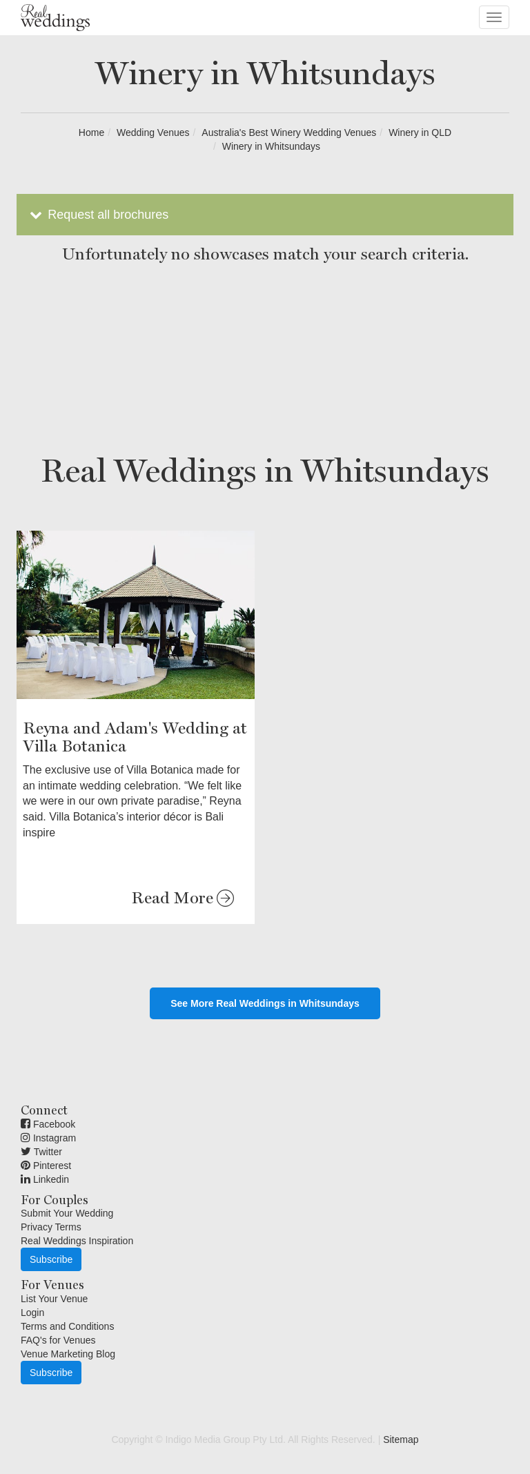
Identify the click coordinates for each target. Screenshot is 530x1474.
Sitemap (400, 1439)
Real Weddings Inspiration (77, 1240)
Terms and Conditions (67, 1326)
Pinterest (46, 1165)
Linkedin (45, 1179)
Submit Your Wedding (67, 1213)
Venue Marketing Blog (68, 1353)
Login (32, 1312)
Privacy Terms (51, 1226)
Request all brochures (97, 215)
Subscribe (51, 1259)
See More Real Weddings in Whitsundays (265, 1003)
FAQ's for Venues (58, 1340)
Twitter (41, 1151)
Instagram (48, 1137)
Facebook (48, 1124)
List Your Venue (54, 1298)
